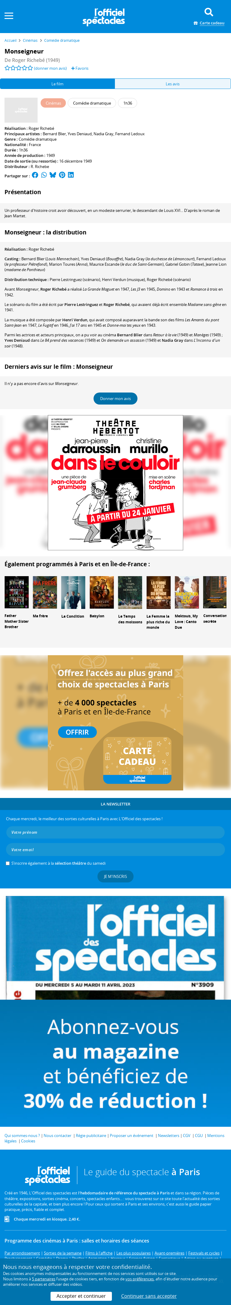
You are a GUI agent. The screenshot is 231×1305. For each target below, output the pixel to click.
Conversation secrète (215, 618)
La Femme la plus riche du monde (158, 622)
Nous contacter (57, 1135)
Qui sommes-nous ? (22, 1135)
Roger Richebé (41, 128)
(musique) (123, 279)
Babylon (97, 616)
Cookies (28, 1141)
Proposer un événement (131, 1135)
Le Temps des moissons (130, 619)
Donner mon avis (115, 398)
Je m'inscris (115, 876)
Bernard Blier (54, 133)
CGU (199, 1135)
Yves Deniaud (80, 133)
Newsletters (168, 1135)
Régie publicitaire (91, 1135)
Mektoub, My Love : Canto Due (186, 621)
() (50, 258)
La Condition (72, 616)
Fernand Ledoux (130, 133)
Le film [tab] (57, 84)
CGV (186, 1135)
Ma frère (40, 616)
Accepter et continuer (81, 1296)
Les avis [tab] (173, 84)
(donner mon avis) (50, 68)
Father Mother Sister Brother (17, 621)
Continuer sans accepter (149, 1296)
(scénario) (75, 279)
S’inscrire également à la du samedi (58, 863)
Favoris (79, 68)
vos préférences (139, 1279)
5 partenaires (43, 1279)
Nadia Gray (103, 133)
